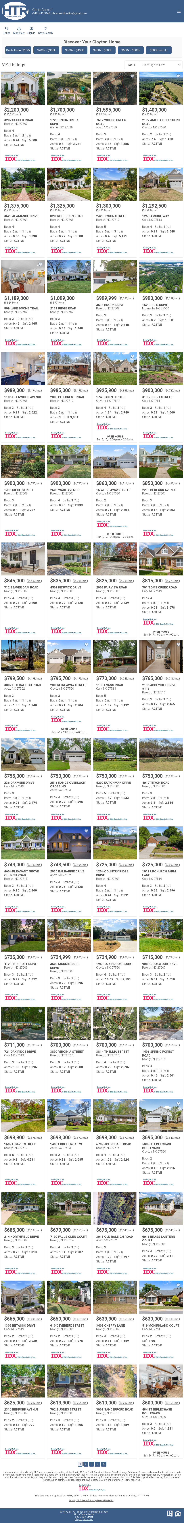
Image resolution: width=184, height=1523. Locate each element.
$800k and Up (158, 50)
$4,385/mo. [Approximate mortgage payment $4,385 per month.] (80, 580)
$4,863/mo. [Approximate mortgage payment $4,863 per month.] (126, 390)
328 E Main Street (84, 1517)
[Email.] (69, 13)
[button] (19, 31)
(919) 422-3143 (67, 1512)
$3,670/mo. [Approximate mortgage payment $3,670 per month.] (80, 1137)
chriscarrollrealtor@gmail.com (92, 1512)
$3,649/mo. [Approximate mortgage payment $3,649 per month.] (172, 1137)
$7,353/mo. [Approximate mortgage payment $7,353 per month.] (149, 114)
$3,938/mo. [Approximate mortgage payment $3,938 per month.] (80, 776)
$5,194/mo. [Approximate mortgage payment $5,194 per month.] (34, 390)
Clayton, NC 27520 (84, 1519)
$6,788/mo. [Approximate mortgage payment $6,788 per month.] (149, 210)
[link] (7, 31)
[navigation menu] (179, 11)
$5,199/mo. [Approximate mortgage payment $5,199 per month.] (172, 298)
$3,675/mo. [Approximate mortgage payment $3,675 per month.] (34, 1137)
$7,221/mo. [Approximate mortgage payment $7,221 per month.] (11, 210)
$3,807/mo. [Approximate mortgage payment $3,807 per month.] (126, 864)
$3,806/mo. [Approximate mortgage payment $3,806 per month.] (126, 957)
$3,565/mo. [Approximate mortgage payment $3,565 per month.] (80, 1230)
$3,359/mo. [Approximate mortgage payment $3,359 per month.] (126, 1319)
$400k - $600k (102, 50)
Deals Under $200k (18, 50)
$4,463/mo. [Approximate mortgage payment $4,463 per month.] (172, 483)
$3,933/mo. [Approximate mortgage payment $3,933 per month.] (34, 864)
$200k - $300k (46, 50)
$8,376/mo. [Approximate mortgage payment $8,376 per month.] (103, 114)
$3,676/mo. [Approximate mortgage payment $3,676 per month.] (80, 1045)
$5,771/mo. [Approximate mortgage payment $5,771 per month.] (57, 302)
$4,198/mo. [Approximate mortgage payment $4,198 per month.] (34, 678)
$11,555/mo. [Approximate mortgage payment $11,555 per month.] (12, 114)
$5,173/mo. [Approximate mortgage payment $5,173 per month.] (80, 390)
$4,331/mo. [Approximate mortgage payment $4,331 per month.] (126, 580)
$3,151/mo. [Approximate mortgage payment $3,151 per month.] (172, 1403)
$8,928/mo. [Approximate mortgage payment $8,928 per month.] (57, 114)
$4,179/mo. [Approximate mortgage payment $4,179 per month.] (80, 678)
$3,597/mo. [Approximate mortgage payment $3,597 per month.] (34, 1230)
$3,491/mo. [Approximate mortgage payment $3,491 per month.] (34, 1319)
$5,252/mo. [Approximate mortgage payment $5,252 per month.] (126, 298)
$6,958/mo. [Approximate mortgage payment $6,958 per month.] (57, 210)
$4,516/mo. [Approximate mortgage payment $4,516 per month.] (126, 483)
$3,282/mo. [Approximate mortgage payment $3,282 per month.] (34, 1403)
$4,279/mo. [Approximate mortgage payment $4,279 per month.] (172, 580)
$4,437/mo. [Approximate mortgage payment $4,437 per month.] (34, 580)
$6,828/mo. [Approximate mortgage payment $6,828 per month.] (103, 210)
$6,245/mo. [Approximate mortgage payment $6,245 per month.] (11, 302)
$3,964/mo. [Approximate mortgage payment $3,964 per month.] (34, 776)
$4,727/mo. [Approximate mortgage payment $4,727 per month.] (172, 390)
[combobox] (159, 65)
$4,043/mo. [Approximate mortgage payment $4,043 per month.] (126, 678)
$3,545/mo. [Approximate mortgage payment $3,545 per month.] (126, 1230)
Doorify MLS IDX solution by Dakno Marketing (91, 1500)
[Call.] (41, 13)
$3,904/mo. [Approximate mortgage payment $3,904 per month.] (80, 864)
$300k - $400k (74, 50)
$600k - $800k (130, 50)
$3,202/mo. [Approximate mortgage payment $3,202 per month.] (126, 1403)
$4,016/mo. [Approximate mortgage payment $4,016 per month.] (172, 678)
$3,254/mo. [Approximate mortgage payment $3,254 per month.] (80, 1403)
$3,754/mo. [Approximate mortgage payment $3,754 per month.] (172, 957)
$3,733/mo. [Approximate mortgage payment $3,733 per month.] (34, 1045)
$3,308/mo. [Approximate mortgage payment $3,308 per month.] (172, 1319)
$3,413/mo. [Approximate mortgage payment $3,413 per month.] (80, 1319)
